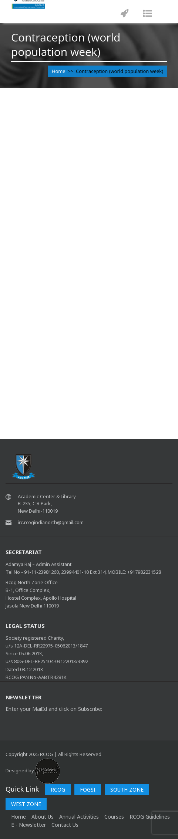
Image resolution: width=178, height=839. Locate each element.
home (18, 816)
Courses (114, 816)
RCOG (58, 789)
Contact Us (64, 824)
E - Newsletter (28, 824)
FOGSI (87, 789)
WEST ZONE (26, 804)
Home (59, 71)
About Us (42, 816)
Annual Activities (79, 816)
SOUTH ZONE (127, 789)
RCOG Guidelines (150, 816)
